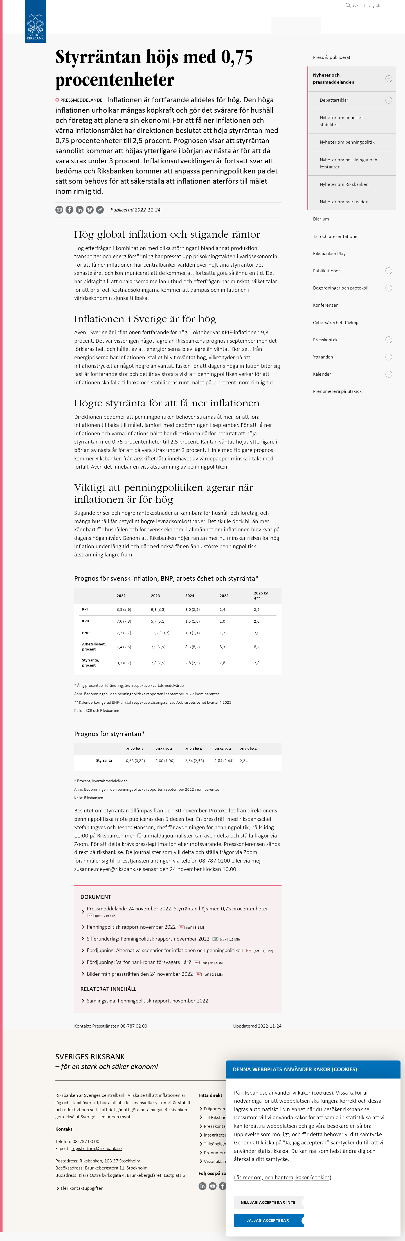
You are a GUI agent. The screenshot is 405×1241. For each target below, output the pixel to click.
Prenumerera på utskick (337, 389)
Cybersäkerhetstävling (335, 321)
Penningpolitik (168, 24)
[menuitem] (370, 5)
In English (372, 5)
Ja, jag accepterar (268, 1220)
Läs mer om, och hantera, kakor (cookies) (282, 1177)
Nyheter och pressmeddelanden (333, 77)
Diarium (321, 217)
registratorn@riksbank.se (96, 1157)
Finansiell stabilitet (216, 24)
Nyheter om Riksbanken (344, 182)
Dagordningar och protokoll (340, 286)
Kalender (322, 372)
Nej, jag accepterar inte (268, 1202)
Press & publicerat (303, 24)
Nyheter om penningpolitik (347, 140)
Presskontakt (326, 338)
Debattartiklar (334, 98)
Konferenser (325, 303)
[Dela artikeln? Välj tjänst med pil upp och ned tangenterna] (80, 208)
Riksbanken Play (329, 252)
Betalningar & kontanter (113, 24)
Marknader (261, 24)
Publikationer (326, 269)
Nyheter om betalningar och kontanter (348, 161)
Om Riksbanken (349, 24)
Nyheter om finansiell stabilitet (342, 119)
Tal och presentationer (336, 234)
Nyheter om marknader (344, 200)
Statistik (65, 24)
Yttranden (323, 355)
